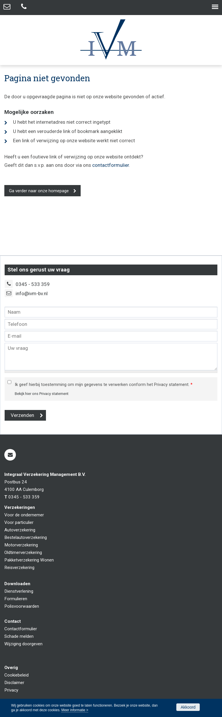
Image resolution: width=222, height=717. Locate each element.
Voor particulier (19, 522)
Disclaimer (14, 682)
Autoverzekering (19, 530)
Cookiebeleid (16, 675)
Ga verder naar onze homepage (39, 190)
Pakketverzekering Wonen (29, 560)
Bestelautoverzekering (25, 537)
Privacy (11, 690)
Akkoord (188, 707)
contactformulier (110, 165)
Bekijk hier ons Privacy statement (42, 393)
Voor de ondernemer (24, 515)
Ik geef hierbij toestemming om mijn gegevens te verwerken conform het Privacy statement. (104, 384)
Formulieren (15, 598)
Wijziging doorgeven (23, 643)
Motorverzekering (21, 545)
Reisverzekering (19, 567)
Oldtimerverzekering (23, 552)
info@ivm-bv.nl (32, 293)
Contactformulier (20, 628)
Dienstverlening (18, 591)
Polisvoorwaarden (21, 606)
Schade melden (19, 636)
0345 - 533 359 (33, 284)
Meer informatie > (74, 710)
